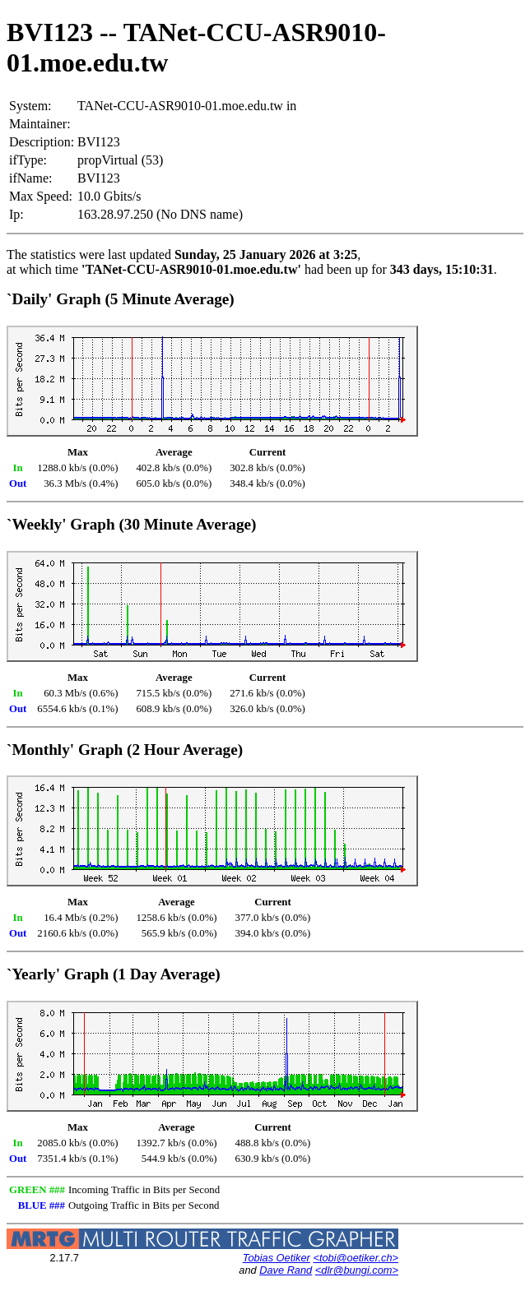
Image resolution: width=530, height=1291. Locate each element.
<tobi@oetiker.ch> (355, 1258)
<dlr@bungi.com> (356, 1270)
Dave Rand (285, 1270)
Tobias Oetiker (276, 1258)
